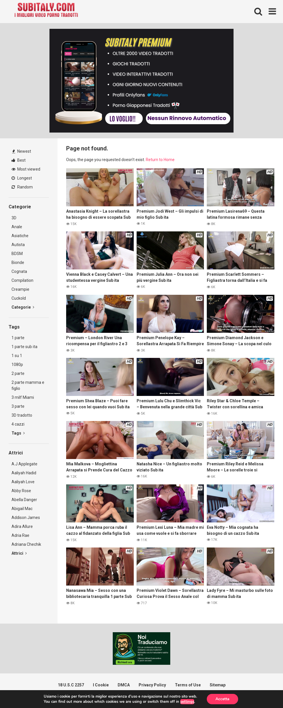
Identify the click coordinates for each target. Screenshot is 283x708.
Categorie (23, 307)
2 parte (18, 373)
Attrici (19, 553)
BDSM (17, 253)
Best (19, 160)
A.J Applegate (24, 464)
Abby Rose (21, 490)
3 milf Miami (23, 397)
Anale (17, 226)
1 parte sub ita (24, 346)
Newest (21, 151)
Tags (18, 433)
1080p (17, 364)
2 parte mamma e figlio (28, 385)
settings (187, 701)
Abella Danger (24, 499)
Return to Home (160, 159)
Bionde (18, 262)
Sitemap (217, 685)
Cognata (19, 271)
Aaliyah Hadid (24, 473)
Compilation (22, 280)
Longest (22, 178)
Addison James (26, 517)
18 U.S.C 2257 (71, 685)
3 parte (18, 406)
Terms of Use (188, 685)
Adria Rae (20, 535)
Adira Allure (22, 526)
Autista (18, 244)
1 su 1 (17, 355)
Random (22, 187)
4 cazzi (18, 424)
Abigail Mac (22, 508)
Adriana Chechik (26, 544)
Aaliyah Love (23, 481)
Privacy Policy (152, 685)
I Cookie (101, 685)
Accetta (222, 699)
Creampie (20, 289)
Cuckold (19, 298)
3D (14, 218)
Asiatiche (20, 235)
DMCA (124, 685)
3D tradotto (22, 415)
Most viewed (26, 169)
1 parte (18, 337)
